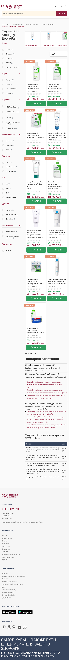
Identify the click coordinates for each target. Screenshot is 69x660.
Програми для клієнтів (9, 581)
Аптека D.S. (5, 24)
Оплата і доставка (8, 592)
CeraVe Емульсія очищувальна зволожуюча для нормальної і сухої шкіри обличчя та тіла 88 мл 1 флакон (44, 384)
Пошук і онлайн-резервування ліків (13, 576)
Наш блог (5, 573)
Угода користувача (8, 557)
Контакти (5, 552)
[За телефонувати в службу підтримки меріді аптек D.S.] (56, 7)
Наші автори (6, 549)
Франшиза (5, 544)
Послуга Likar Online (8, 595)
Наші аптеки (6, 579)
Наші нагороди (7, 538)
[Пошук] (61, 13)
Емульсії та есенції (48, 24)
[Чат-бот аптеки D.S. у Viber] (25, 628)
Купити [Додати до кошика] (36, 104)
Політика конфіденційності (11, 554)
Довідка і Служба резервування (12, 584)
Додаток (4, 587)
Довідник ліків (6, 597)
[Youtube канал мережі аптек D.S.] (14, 628)
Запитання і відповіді (9, 590)
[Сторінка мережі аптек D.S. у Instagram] (9, 628)
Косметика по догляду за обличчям (25, 24)
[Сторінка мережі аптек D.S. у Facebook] (4, 628)
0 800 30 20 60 (10, 509)
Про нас (4, 535)
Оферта (4, 560)
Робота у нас (6, 546)
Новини (4, 541)
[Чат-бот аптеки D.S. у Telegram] (19, 628)
